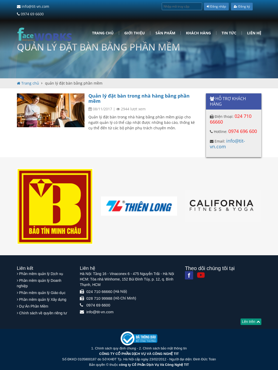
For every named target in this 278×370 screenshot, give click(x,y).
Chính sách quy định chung (115, 348)
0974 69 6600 (30, 13)
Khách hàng (198, 33)
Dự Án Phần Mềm (33, 306)
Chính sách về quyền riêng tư (43, 313)
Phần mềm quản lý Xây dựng (42, 299)
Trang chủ (103, 33)
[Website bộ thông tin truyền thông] (139, 338)
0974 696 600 (242, 131)
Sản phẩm (165, 33)
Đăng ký (242, 6)
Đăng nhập (216, 6)
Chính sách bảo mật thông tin (165, 348)
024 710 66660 (99, 291)
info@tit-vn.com (33, 6)
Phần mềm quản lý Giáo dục (42, 293)
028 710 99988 (99, 298)
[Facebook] (189, 275)
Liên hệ (254, 33)
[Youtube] (201, 275)
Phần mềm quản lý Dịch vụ (41, 274)
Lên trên (251, 322)
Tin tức (229, 33)
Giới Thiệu (134, 33)
